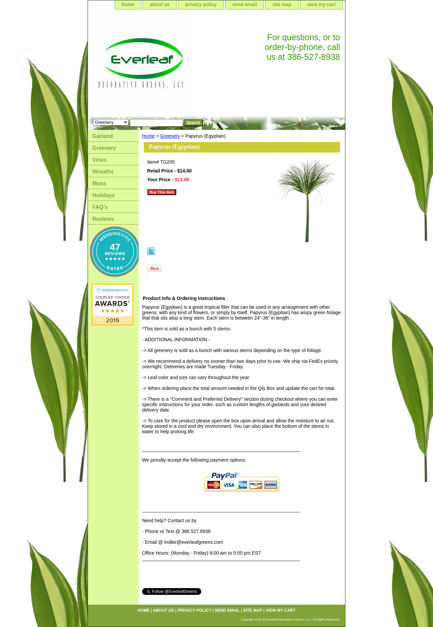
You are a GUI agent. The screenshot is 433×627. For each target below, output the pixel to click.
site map (282, 4)
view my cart (321, 4)
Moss (99, 183)
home (128, 4)
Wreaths (103, 172)
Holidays (103, 195)
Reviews (103, 219)
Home (148, 136)
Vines (99, 160)
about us (159, 4)
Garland (102, 136)
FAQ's (100, 207)
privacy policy (200, 4)
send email (244, 4)
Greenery (170, 136)
